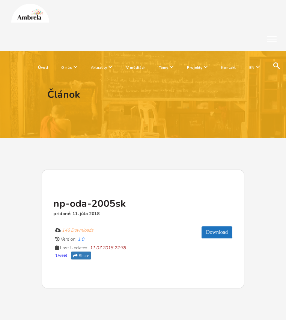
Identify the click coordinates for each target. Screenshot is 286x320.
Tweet (61, 255)
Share (81, 255)
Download (217, 232)
